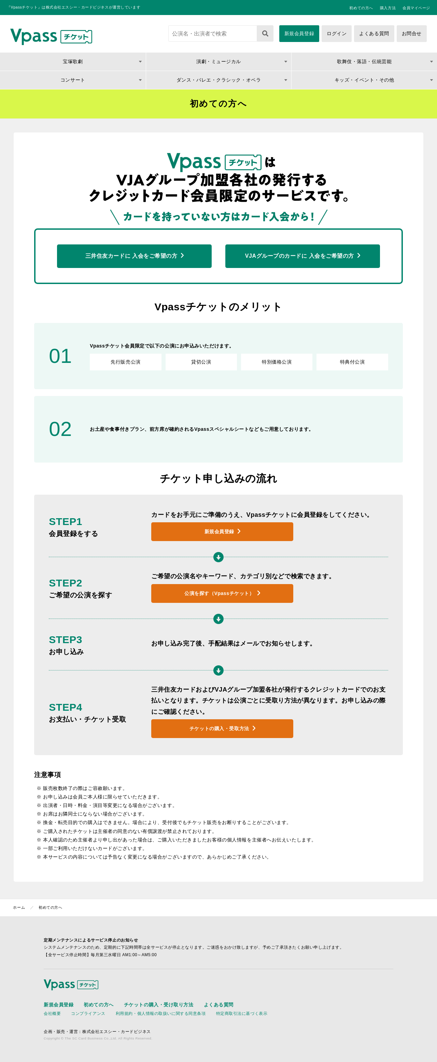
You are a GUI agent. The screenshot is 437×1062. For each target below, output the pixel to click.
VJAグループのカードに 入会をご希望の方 (299, 256)
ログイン (337, 33)
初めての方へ (361, 8)
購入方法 (388, 8)
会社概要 (52, 1013)
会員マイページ (416, 8)
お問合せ (412, 33)
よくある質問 (374, 33)
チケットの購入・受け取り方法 (159, 1004)
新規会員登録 (299, 33)
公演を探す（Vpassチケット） (219, 593)
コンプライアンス (88, 1013)
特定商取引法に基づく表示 (242, 1013)
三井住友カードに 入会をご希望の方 (131, 256)
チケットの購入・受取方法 (219, 728)
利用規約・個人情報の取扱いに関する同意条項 (161, 1013)
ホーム (19, 907)
